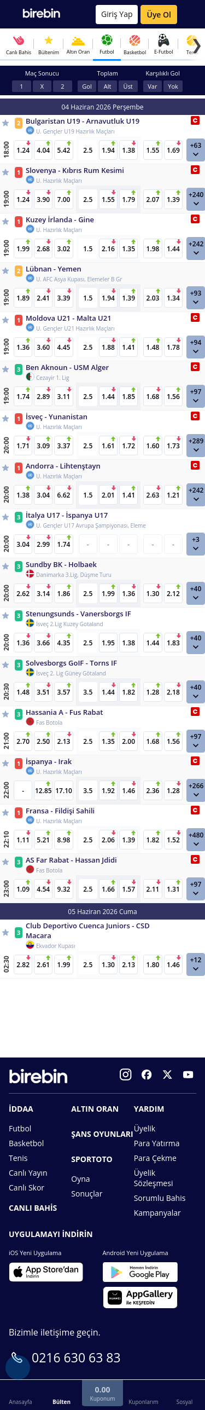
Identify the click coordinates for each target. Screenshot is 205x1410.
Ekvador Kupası (55, 946)
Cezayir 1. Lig (52, 378)
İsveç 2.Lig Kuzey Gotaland (69, 624)
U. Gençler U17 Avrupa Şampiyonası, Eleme (91, 525)
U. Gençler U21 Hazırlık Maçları (75, 328)
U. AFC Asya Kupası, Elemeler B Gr (79, 279)
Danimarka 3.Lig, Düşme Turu (74, 575)
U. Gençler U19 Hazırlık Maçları (75, 131)
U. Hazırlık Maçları (59, 180)
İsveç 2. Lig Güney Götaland (71, 673)
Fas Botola (49, 722)
